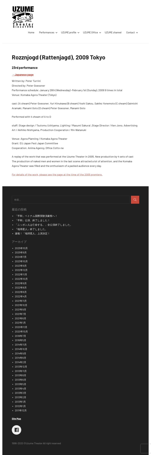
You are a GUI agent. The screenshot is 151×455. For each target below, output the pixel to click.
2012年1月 (20, 406)
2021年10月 (21, 305)
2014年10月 (21, 348)
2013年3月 (20, 392)
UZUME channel (113, 32)
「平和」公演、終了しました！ (32, 220)
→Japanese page (22, 74)
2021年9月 (20, 309)
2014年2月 (20, 362)
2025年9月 (21, 252)
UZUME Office (91, 32)
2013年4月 (20, 388)
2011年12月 (21, 410)
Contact (131, 32)
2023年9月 (21, 265)
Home (31, 32)
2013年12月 (21, 366)
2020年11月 (21, 327)
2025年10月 (21, 248)
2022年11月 (21, 274)
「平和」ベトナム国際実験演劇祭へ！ (36, 215)
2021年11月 (21, 300)
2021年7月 (20, 313)
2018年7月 (20, 335)
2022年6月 (21, 291)
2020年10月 (21, 331)
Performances (47, 32)
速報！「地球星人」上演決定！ (32, 233)
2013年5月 (20, 384)
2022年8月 (21, 287)
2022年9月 (21, 283)
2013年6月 (20, 379)
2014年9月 (20, 353)
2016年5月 (20, 340)
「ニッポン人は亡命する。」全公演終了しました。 (44, 224)
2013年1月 (20, 401)
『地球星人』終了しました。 (31, 229)
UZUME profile (69, 32)
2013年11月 (21, 370)
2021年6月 (20, 318)
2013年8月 (20, 375)
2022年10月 (21, 278)
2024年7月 (21, 256)
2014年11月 (21, 344)
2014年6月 (20, 357)
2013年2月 (20, 397)
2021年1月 (20, 322)
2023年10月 (21, 261)
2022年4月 (21, 296)
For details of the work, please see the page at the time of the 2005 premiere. (57, 174)
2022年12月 (21, 269)
